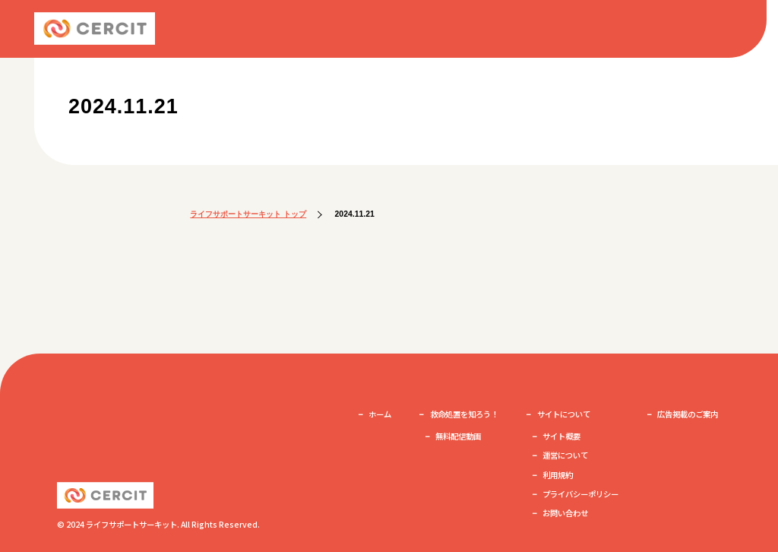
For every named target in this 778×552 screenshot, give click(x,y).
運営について (565, 455)
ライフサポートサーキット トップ (248, 214)
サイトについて (563, 414)
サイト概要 (561, 436)
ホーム (379, 414)
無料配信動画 (458, 436)
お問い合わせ (565, 513)
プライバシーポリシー (580, 494)
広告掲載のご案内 (687, 414)
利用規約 (557, 475)
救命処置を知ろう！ (464, 414)
